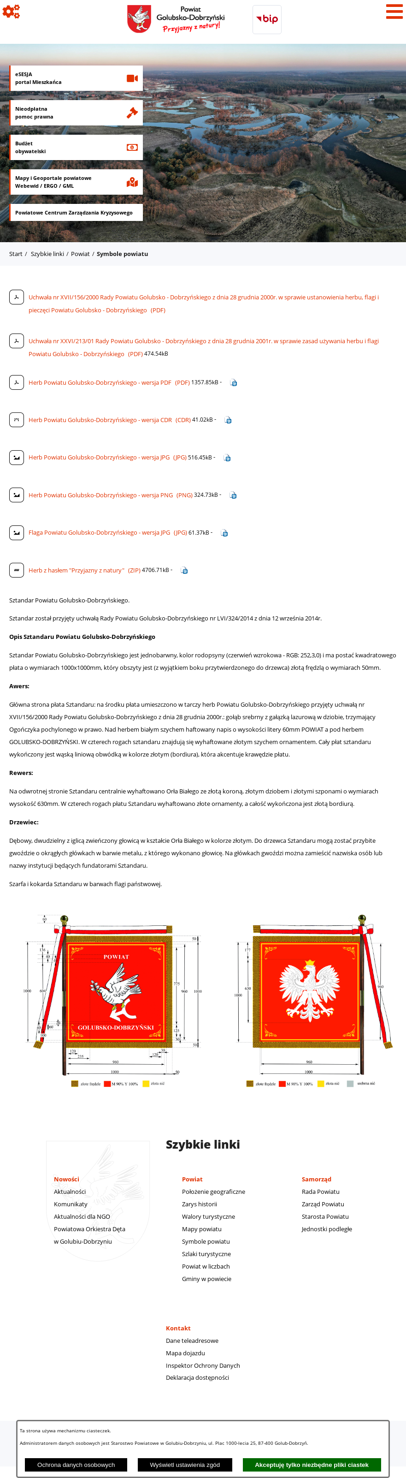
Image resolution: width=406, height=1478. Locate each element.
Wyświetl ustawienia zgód (185, 1464)
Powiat (80, 254)
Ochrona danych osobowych (76, 1464)
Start (16, 254)
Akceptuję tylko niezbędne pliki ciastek (312, 1464)
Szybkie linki (47, 254)
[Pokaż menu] (394, 11)
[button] (113, 1100)
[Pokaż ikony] (11, 11)
